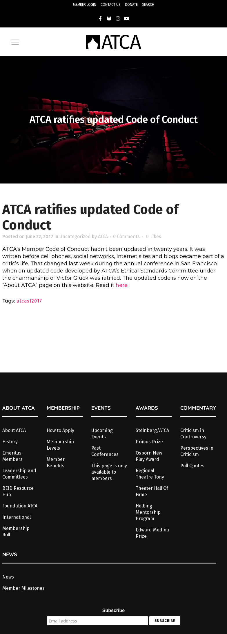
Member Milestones (23, 588)
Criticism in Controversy (193, 434)
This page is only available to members (109, 472)
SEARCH (148, 5)
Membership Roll (16, 531)
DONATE (131, 5)
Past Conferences (105, 451)
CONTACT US (111, 5)
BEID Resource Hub (18, 491)
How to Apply (60, 430)
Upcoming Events (102, 434)
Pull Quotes (192, 465)
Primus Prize (149, 441)
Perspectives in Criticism (196, 451)
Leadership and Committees (19, 474)
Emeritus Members (12, 456)
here (122, 285)
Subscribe (113, 610)
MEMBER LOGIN (84, 5)
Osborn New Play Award (149, 456)
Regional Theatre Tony (150, 474)
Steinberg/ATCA (152, 430)
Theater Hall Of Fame (152, 491)
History (10, 441)
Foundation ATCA (19, 506)
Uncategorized (75, 236)
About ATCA (14, 430)
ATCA (103, 236)
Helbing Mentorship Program (148, 512)
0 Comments (126, 236)
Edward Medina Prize (152, 533)
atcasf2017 (29, 301)
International (16, 517)
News (8, 577)
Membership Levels (60, 445)
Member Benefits (56, 462)
